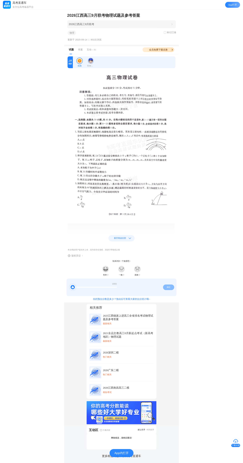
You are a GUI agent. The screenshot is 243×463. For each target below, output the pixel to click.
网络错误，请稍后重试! (121, 438)
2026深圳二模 (111, 352)
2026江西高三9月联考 (81, 24)
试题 (71, 49)
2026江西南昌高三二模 (116, 387)
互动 (92, 49)
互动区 (93, 430)
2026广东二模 (111, 370)
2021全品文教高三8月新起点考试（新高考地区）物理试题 (128, 335)
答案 (80, 49)
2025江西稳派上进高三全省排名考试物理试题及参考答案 (128, 317)
